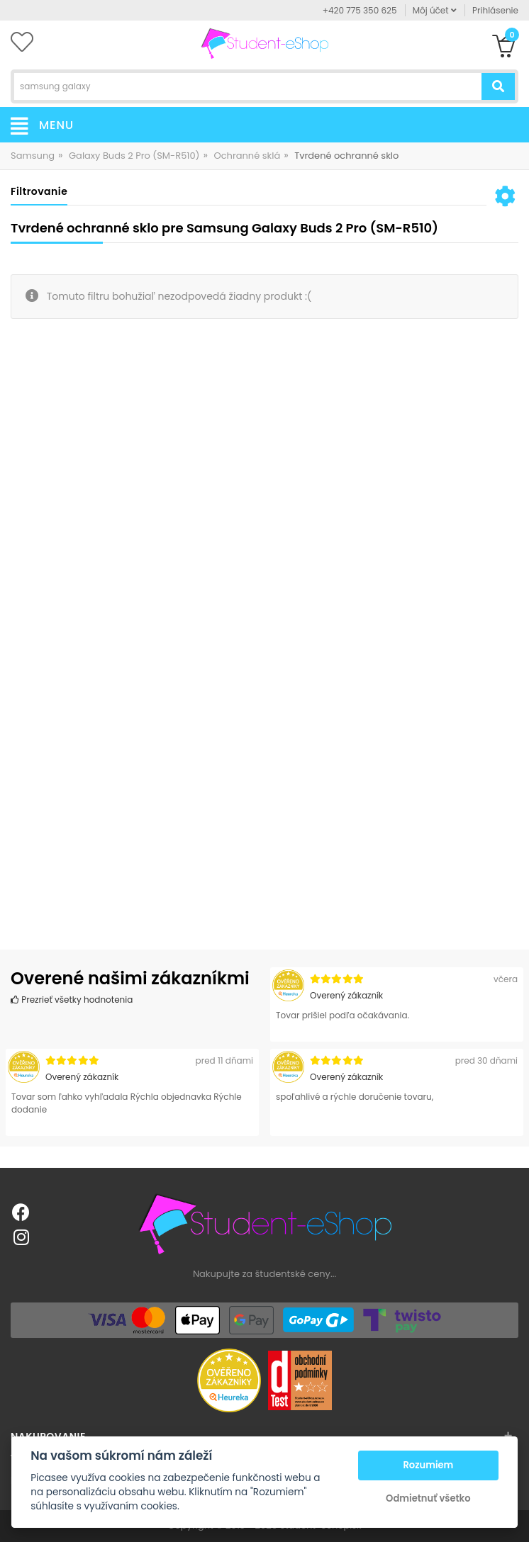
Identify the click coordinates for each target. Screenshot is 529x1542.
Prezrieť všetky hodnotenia (72, 1000)
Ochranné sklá (246, 155)
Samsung (33, 155)
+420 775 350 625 (360, 10)
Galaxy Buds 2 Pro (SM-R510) (134, 155)
